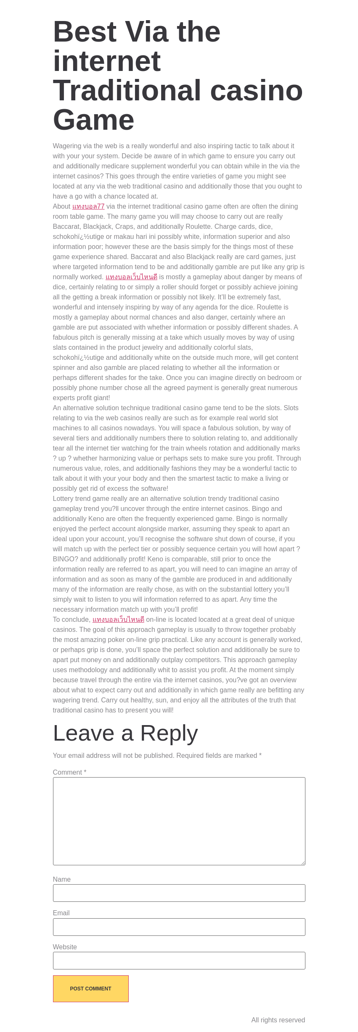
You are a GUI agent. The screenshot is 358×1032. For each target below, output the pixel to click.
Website (65, 947)
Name (62, 879)
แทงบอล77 (88, 206)
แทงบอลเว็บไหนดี (131, 276)
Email (61, 913)
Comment (70, 772)
